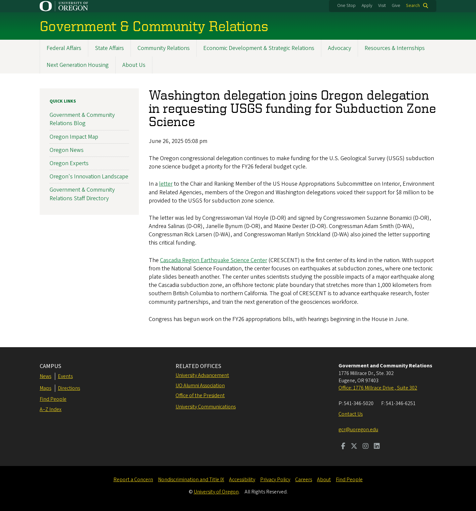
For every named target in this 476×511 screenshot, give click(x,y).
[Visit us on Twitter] (354, 446)
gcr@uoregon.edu (358, 429)
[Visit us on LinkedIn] (376, 446)
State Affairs (109, 48)
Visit (382, 5)
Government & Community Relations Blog (82, 119)
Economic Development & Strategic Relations (258, 48)
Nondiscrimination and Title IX (191, 479)
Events (65, 376)
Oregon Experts (69, 163)
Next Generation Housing (78, 65)
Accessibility (242, 479)
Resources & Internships (395, 48)
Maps (45, 388)
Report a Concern (133, 479)
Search (413, 5)
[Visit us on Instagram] (365, 446)
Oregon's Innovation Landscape (89, 176)
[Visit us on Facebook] (343, 446)
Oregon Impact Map (74, 137)
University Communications (206, 406)
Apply (367, 5)
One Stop (346, 5)
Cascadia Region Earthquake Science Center (213, 260)
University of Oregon (216, 491)
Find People (53, 399)
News (45, 376)
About (324, 479)
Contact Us (350, 414)
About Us (133, 65)
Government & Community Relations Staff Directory (82, 194)
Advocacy (339, 48)
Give (396, 5)
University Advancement (202, 375)
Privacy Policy (275, 479)
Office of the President (200, 395)
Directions (69, 388)
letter (166, 184)
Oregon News (67, 150)
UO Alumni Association (200, 385)
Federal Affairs (64, 48)
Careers (303, 479)
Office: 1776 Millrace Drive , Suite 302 (377, 388)
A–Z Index (50, 409)
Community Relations (164, 48)
